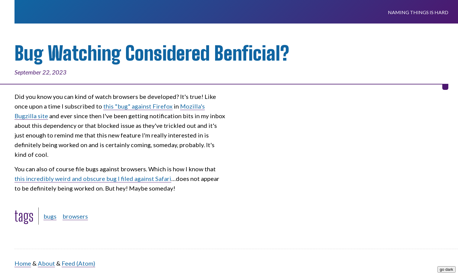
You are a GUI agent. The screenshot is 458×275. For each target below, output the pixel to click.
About (46, 263)
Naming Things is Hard (418, 12)
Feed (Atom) (78, 263)
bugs (50, 216)
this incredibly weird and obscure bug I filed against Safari (93, 178)
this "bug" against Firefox (138, 106)
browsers (75, 216)
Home (23, 263)
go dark (446, 269)
